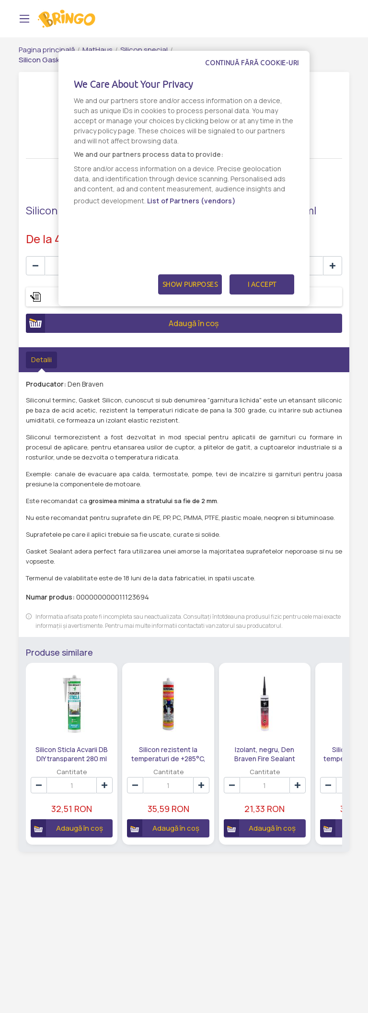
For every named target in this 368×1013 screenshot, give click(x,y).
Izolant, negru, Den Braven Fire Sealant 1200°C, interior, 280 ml (264, 753)
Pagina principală (47, 50)
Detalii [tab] (41, 359)
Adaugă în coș (122, 323)
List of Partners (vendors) (191, 200)
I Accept (262, 284)
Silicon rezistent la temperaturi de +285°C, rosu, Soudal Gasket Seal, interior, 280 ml (168, 753)
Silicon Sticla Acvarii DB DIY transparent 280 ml (71, 753)
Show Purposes (190, 284)
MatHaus (97, 50)
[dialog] (184, 178)
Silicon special (144, 50)
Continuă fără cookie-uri (252, 63)
